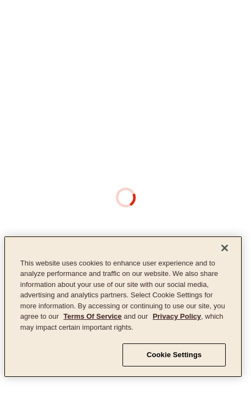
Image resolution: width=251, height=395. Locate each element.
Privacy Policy (177, 316)
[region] (123, 306)
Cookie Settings (174, 355)
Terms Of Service (93, 316)
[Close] (225, 248)
